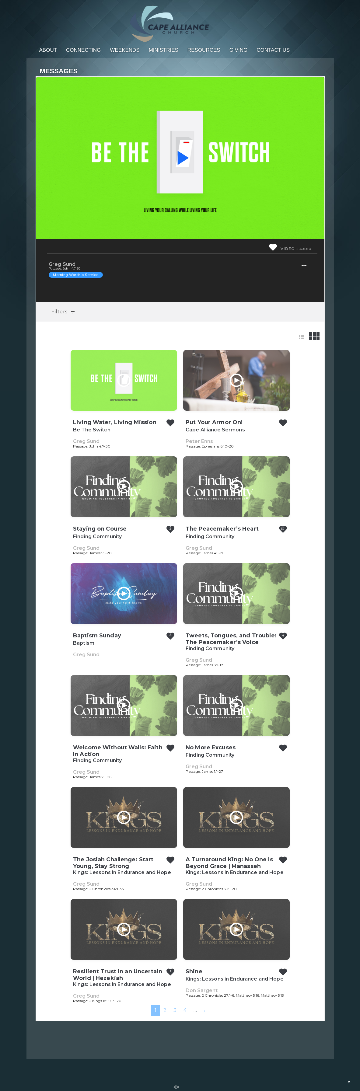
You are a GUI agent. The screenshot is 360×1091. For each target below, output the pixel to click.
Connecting (83, 50)
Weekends (124, 50)
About (48, 50)
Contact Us (273, 50)
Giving (238, 50)
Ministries (163, 50)
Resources (203, 50)
